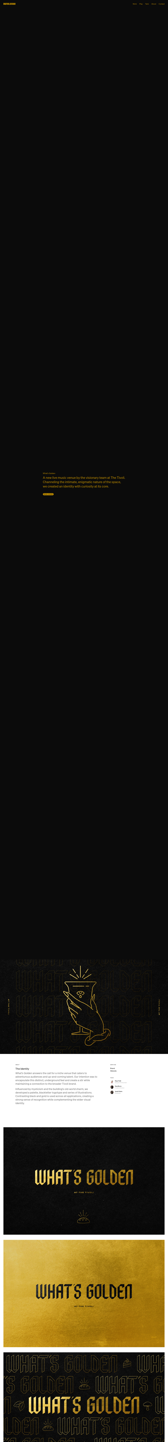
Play (141, 4)
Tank (147, 4)
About (153, 4)
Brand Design (48, 494)
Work (135, 4)
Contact (162, 4)
